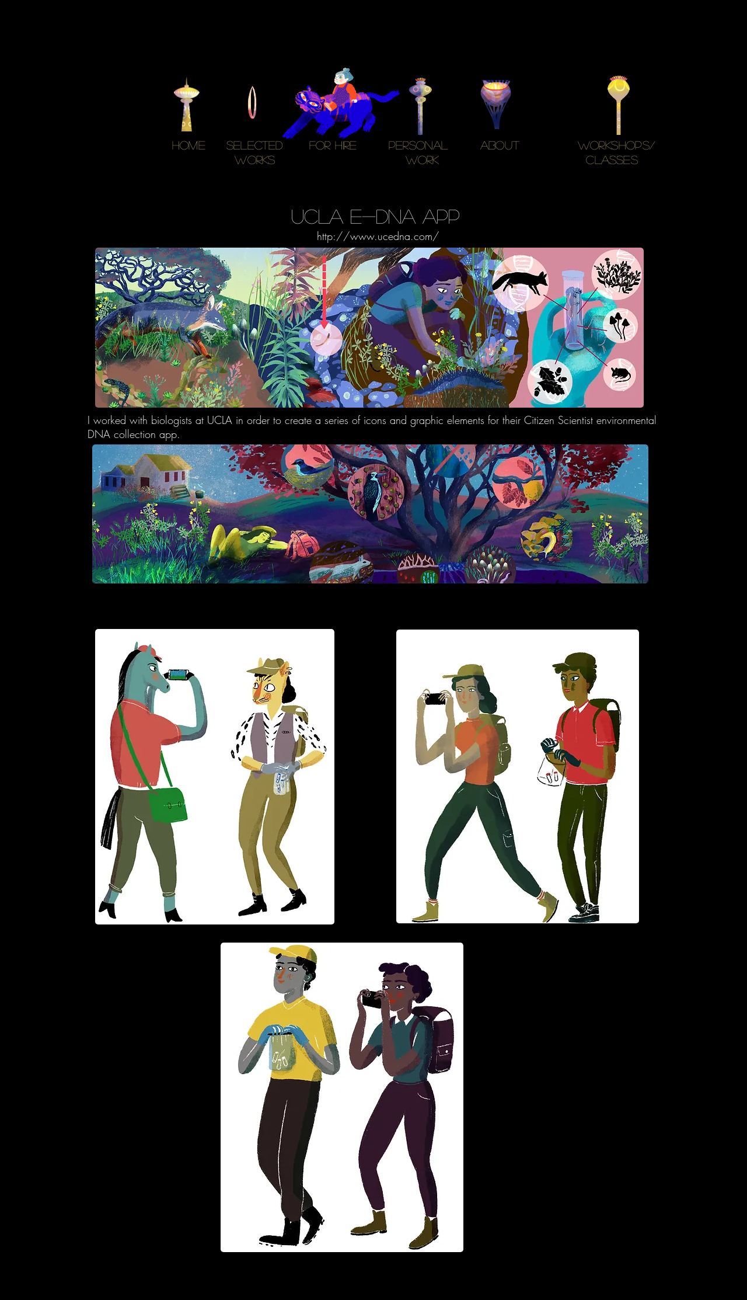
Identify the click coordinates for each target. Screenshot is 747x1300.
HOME (188, 145)
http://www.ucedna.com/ (378, 236)
